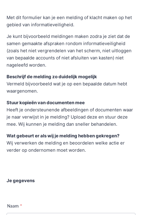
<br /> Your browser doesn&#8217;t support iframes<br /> (71, 107)
